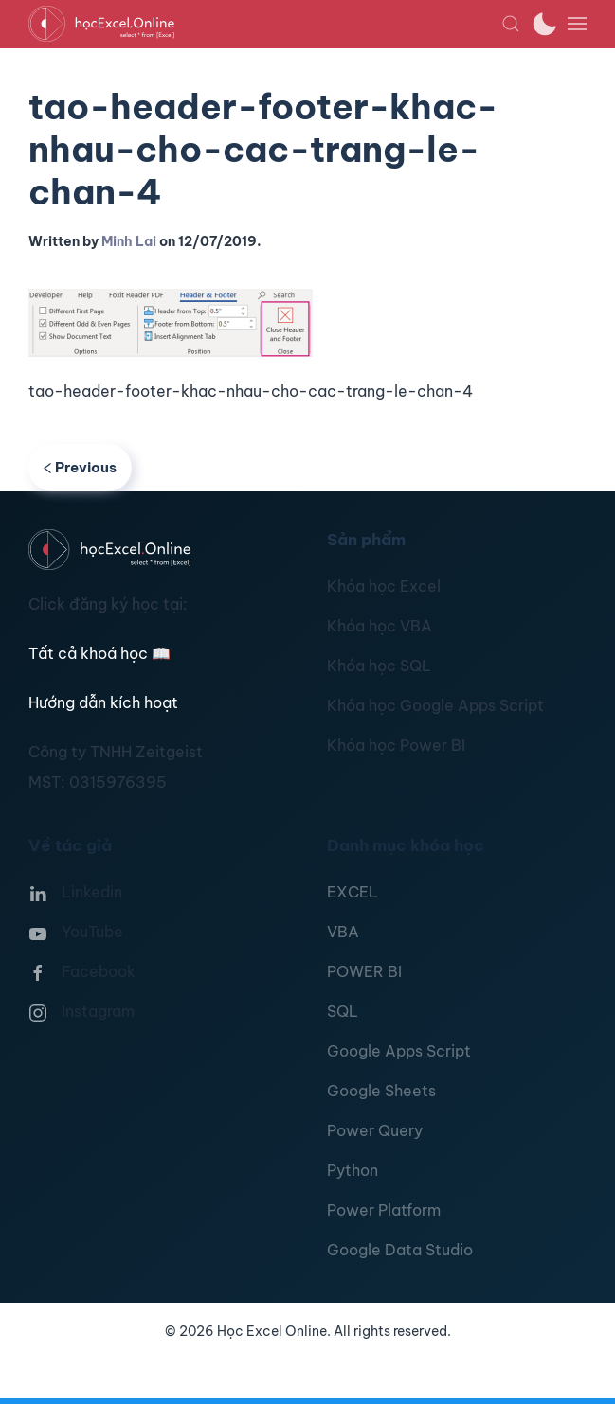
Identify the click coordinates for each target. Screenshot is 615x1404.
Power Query (375, 1130)
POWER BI (364, 971)
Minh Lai (128, 241)
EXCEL (352, 891)
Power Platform (384, 1209)
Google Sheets (381, 1090)
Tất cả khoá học (99, 653)
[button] (510, 23)
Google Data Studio (400, 1249)
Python (352, 1170)
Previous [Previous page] (80, 467)
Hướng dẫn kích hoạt (103, 702)
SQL (342, 1011)
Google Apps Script (399, 1050)
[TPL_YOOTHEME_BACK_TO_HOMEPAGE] (264, 23)
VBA (343, 931)
